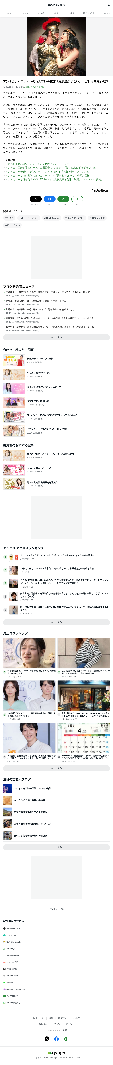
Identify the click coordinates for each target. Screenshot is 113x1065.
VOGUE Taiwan (51, 217)
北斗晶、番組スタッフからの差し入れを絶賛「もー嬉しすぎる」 (37, 300)
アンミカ (9, 217)
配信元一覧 (38, 1018)
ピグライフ (10, 982)
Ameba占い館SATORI (15, 989)
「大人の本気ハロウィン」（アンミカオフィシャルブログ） (39, 163)
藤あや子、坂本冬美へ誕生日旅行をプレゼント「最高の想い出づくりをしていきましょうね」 (51, 327)
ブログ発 (40, 13)
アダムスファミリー (74, 217)
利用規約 (43, 1024)
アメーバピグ (11, 962)
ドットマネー (11, 935)
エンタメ (24, 13)
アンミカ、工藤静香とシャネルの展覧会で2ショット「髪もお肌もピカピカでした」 (52, 167)
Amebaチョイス (13, 928)
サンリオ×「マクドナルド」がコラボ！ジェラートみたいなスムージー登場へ (57, 555)
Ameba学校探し (13, 1002)
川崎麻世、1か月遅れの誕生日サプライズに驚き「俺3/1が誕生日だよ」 (40, 309)
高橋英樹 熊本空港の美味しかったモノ (32, 823)
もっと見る (56, 337)
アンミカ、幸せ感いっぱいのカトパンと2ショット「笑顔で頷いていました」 (48, 171)
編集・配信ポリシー (58, 1018)
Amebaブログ (12, 948)
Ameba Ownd (12, 955)
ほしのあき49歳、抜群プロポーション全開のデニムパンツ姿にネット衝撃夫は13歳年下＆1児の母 (86, 672)
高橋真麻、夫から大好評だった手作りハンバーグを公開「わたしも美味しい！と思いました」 (51, 318)
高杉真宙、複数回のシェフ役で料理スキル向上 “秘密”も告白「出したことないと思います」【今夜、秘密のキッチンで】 (31, 758)
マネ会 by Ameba (13, 942)
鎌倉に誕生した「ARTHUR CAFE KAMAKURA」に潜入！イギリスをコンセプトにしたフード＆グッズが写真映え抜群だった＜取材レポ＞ (86, 716)
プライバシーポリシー (63, 1024)
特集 (56, 13)
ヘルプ (76, 1018)
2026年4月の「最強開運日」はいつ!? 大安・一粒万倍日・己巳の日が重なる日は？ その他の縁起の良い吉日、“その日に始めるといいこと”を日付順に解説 (85, 758)
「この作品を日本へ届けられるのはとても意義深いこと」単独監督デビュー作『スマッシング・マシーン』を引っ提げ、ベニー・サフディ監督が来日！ (64, 582)
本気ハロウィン (12, 225)
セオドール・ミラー (28, 217)
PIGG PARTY (11, 969)
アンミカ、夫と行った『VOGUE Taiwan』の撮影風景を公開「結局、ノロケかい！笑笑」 (55, 179)
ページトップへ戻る (56, 907)
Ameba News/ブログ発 (34, 87)
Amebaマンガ (12, 975)
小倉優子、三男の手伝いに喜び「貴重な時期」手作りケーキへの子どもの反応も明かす (48, 292)
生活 (72, 13)
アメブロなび (11, 996)
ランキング (104, 13)
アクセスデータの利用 (56, 1030)
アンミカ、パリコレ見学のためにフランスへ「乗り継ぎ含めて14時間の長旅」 (49, 175)
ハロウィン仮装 (97, 217)
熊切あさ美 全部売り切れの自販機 (30, 835)
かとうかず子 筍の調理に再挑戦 (29, 800)
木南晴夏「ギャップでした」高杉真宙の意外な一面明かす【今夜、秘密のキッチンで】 (31, 714)
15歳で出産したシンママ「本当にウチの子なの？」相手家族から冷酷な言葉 (57, 568)
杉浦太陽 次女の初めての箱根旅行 (30, 812)
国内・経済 (88, 13)
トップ (8, 13)
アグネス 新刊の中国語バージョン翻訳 (32, 788)
